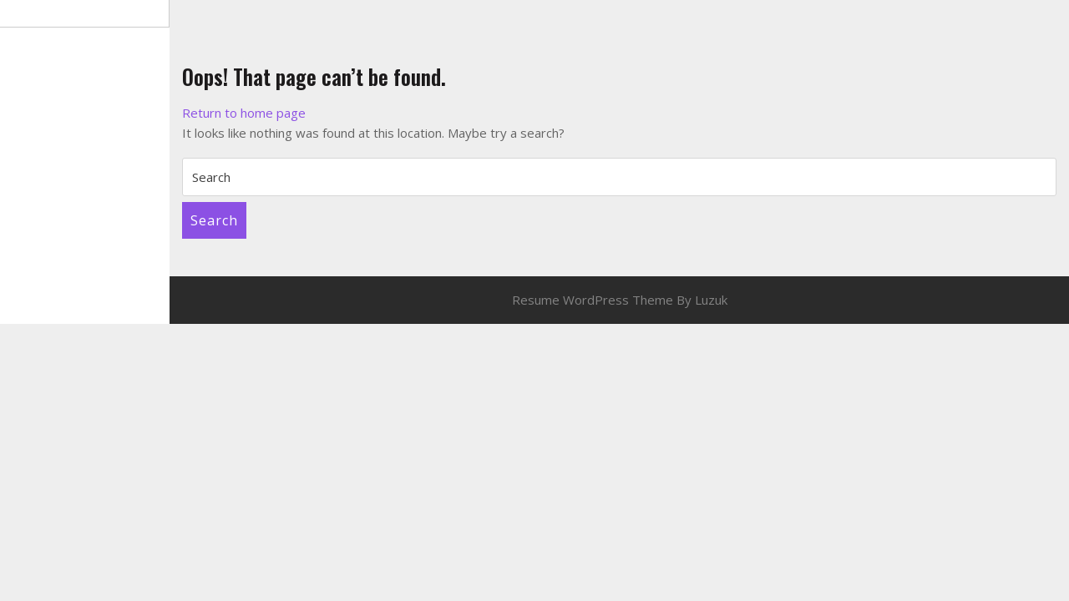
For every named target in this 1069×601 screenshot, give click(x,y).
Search (214, 220)
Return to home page (244, 112)
